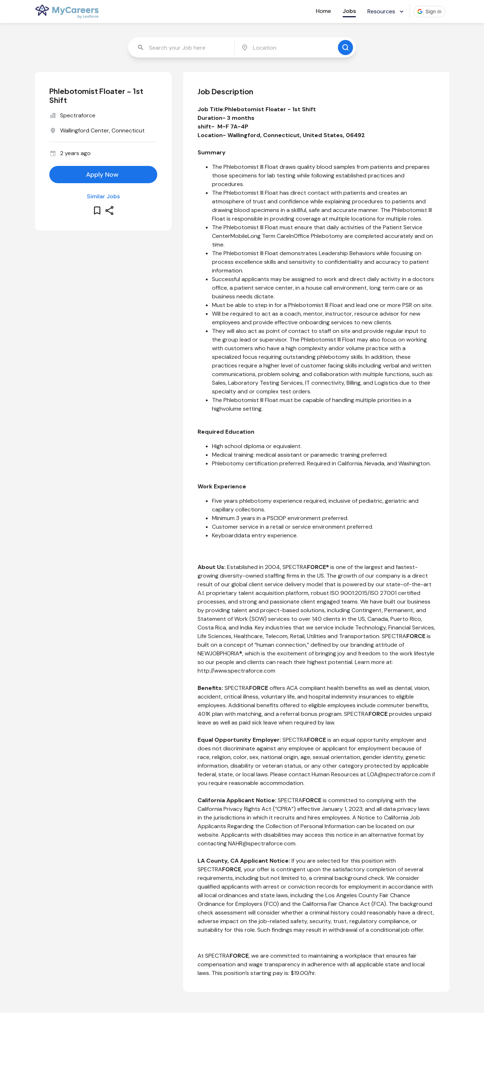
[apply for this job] (103, 174)
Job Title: (211, 109)
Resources (386, 11)
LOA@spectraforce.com (399, 774)
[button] (429, 11)
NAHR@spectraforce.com (261, 843)
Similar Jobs (103, 196)
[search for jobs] (345, 47)
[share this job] (109, 210)
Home (323, 11)
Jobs (349, 11)
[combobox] (182, 47)
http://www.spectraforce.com (236, 670)
